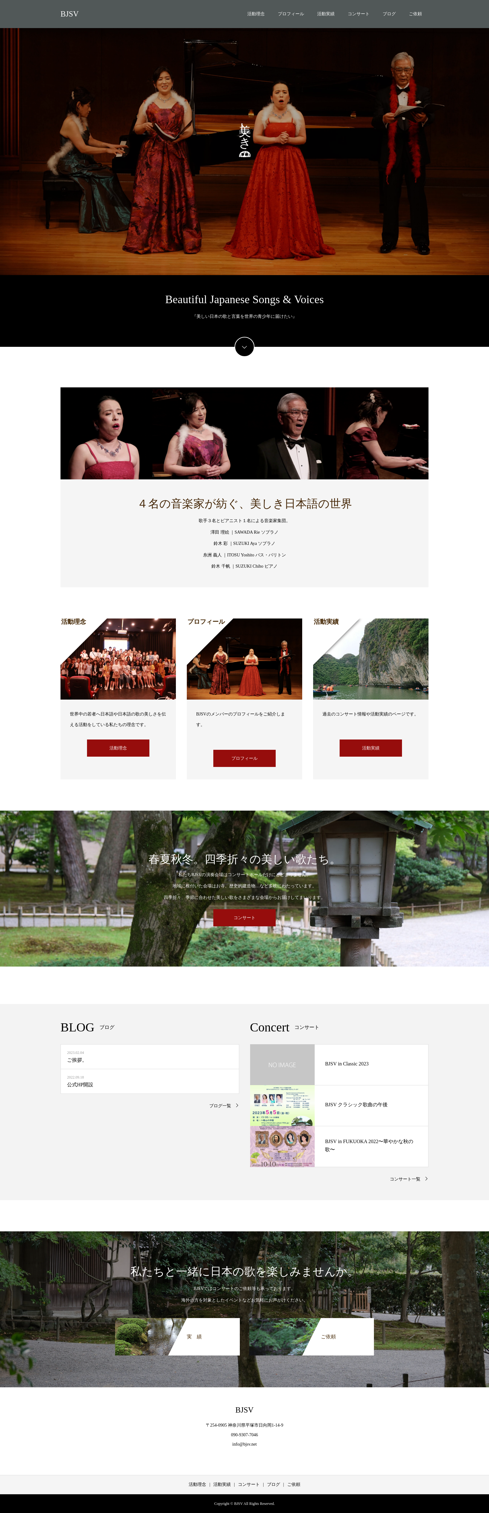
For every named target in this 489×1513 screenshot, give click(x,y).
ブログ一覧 (220, 1105)
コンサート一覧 (405, 1179)
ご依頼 (415, 14)
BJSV (70, 14)
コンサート (359, 14)
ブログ (389, 14)
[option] (244, 137)
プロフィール (291, 14)
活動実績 (326, 14)
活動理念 (256, 14)
